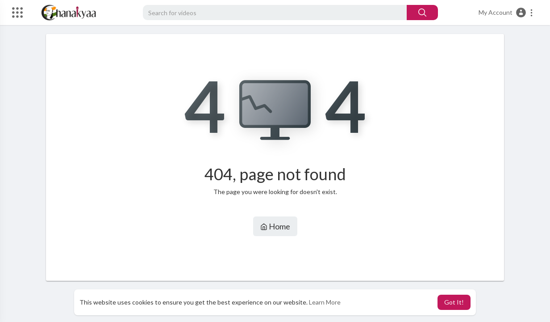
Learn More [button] (325, 302)
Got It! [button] (454, 302)
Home (275, 226)
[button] (506, 12)
